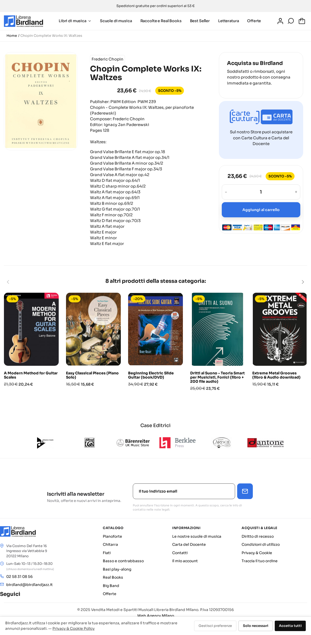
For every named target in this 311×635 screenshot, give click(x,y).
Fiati (107, 552)
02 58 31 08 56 (19, 576)
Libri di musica (73, 21)
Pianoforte (112, 536)
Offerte (252, 21)
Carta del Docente (189, 544)
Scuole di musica (114, 21)
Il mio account (185, 561)
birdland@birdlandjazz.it (29, 584)
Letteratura (226, 21)
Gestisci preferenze (215, 626)
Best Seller (198, 21)
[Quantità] (261, 192)
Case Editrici (155, 425)
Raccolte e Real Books (159, 21)
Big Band (111, 585)
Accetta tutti (290, 626)
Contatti (180, 552)
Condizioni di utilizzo (261, 544)
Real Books (113, 577)
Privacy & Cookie (257, 552)
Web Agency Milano (155, 615)
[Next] (302, 282)
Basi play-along (117, 569)
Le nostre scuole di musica (196, 536)
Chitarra (110, 544)
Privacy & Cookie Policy (73, 628)
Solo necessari (255, 626)
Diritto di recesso (258, 536)
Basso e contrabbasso (123, 561)
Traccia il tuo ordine (260, 561)
